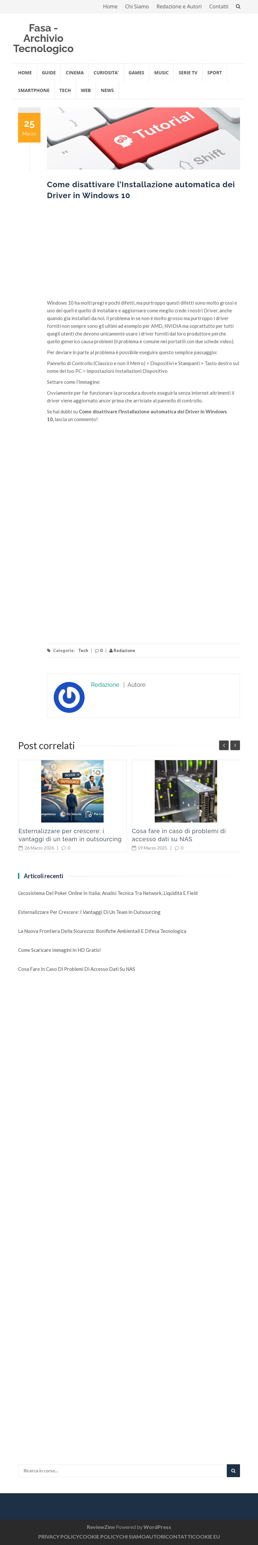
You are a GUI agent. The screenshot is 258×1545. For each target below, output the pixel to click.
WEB (86, 90)
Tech (83, 650)
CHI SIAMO (132, 1536)
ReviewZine (101, 1527)
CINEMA (75, 72)
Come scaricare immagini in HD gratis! (59, 950)
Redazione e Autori (179, 6)
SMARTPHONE (34, 90)
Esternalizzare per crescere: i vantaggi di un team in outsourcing (89, 912)
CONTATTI (178, 1536)
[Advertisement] (143, 254)
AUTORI (155, 1536)
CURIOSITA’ (106, 72)
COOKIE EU (206, 1536)
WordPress (157, 1527)
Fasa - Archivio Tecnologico (43, 38)
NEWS (107, 90)
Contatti (218, 6)
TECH (65, 90)
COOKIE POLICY (99, 1536)
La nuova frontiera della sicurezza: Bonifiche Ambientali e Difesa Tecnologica (102, 931)
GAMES (136, 72)
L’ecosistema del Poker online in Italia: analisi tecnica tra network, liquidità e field (108, 893)
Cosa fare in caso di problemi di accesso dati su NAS (76, 969)
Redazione (122, 650)
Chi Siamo (137, 6)
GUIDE (49, 72)
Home (110, 6)
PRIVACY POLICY (58, 1536)
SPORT (214, 72)
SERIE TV (188, 72)
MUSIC (161, 72)
